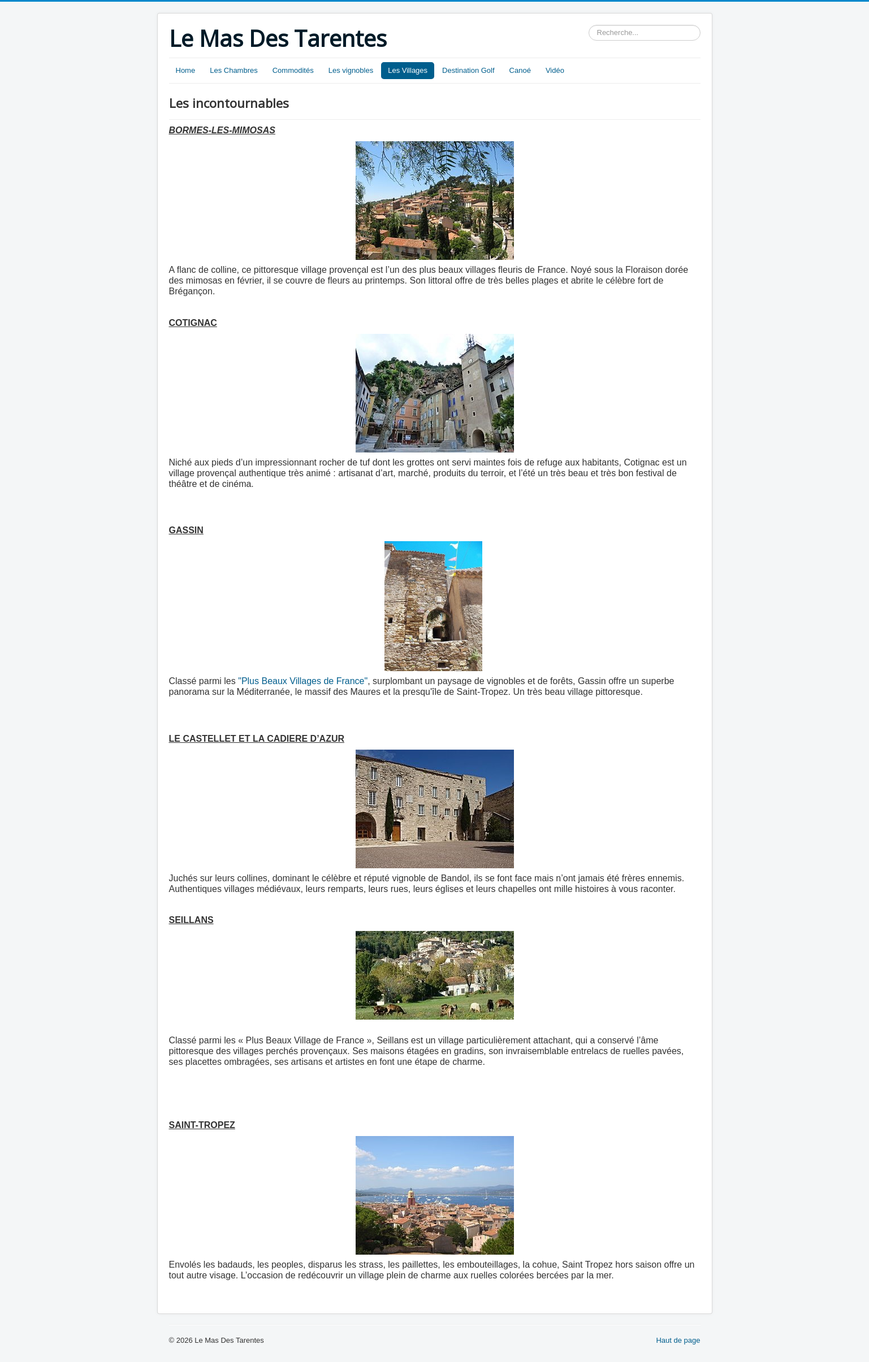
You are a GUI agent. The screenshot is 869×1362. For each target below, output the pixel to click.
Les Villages (407, 70)
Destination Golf (468, 70)
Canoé (520, 70)
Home (186, 70)
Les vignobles (351, 70)
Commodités (293, 70)
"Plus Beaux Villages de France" (303, 681)
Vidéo (555, 70)
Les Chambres (234, 70)
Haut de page (678, 1340)
